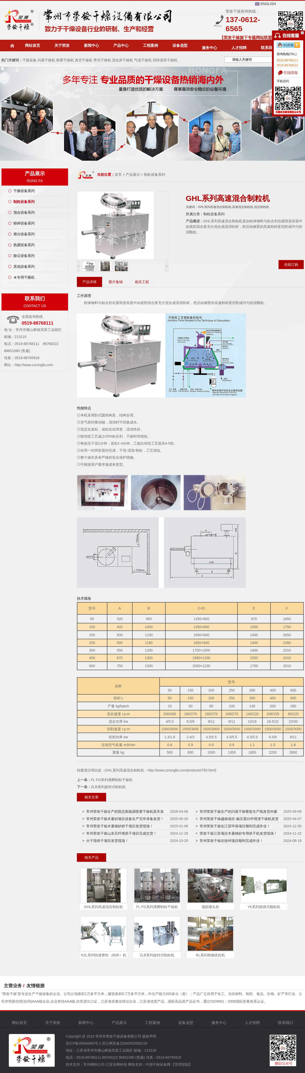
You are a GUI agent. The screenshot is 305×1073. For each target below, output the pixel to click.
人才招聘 (239, 48)
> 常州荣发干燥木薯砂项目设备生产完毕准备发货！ (123, 819)
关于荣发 (62, 45)
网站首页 (32, 45)
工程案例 (150, 45)
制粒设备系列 (24, 202)
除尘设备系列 (24, 256)
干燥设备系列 (24, 191)
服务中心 (209, 48)
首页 (118, 175)
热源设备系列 (24, 245)
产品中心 (121, 45)
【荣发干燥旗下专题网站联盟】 (248, 37)
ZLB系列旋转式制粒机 (108, 787)
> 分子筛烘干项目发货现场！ (105, 841)
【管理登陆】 (181, 1064)
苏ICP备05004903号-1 (83, 1043)
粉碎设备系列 (24, 223)
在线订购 (291, 265)
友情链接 (35, 985)
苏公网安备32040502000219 (124, 1043)
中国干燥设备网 (158, 1064)
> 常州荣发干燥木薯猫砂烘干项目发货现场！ (117, 826)
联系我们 (268, 48)
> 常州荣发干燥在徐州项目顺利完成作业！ (229, 841)
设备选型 (180, 45)
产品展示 (133, 175)
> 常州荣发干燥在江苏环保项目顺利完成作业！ (233, 826)
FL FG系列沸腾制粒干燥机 (112, 780)
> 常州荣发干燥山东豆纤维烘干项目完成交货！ (119, 833)
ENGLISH (268, 4)
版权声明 (149, 1036)
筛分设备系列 (24, 234)
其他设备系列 (24, 267)
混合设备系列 (24, 212)
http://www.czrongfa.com (34, 365)
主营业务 (13, 985)
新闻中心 (91, 45)
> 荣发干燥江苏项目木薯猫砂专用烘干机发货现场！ (236, 833)
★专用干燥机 (24, 277)
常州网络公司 (94, 1064)
